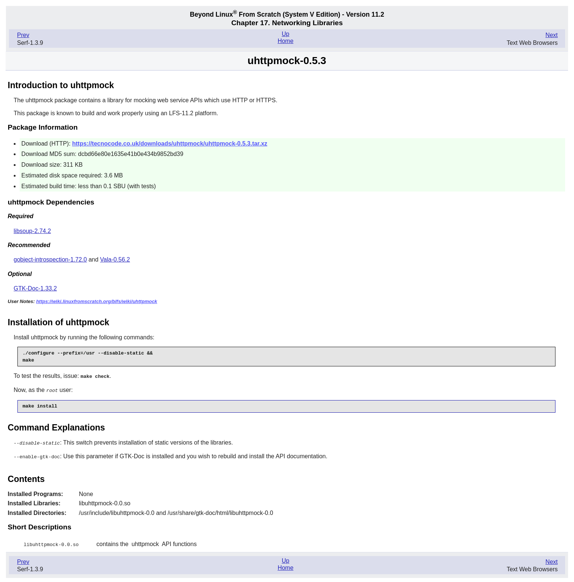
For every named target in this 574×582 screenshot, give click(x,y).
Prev (23, 35)
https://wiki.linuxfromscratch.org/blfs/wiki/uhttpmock (96, 301)
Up (285, 34)
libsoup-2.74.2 (32, 231)
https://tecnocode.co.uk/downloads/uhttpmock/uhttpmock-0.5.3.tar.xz (169, 143)
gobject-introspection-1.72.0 (50, 259)
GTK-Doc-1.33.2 (35, 288)
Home (286, 41)
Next (551, 35)
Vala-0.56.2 (115, 259)
